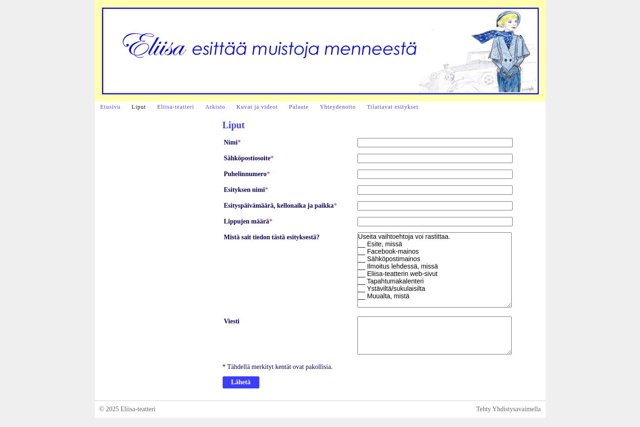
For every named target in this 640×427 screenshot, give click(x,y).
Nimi (231, 142)
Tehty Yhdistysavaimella (508, 409)
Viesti (232, 321)
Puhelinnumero (245, 174)
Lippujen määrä (247, 221)
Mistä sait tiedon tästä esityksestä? (272, 237)
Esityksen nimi (244, 189)
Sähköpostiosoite (247, 158)
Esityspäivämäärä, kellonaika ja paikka (279, 205)
